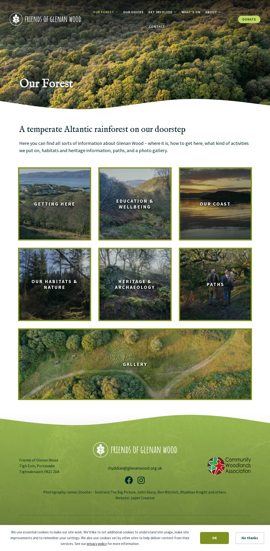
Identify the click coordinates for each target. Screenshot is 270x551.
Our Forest (107, 12)
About (214, 12)
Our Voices (133, 12)
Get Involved (163, 12)
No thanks (250, 538)
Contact (157, 26)
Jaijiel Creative (142, 497)
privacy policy (97, 543)
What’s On (191, 12)
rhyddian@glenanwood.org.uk (135, 468)
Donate (249, 19)
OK (214, 538)
